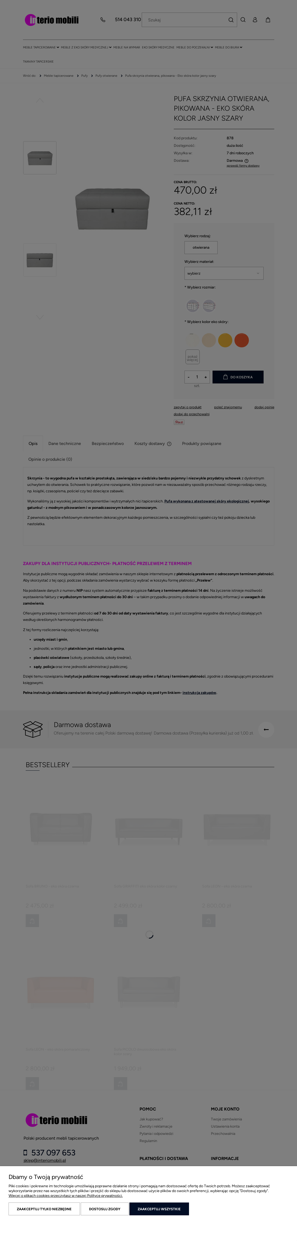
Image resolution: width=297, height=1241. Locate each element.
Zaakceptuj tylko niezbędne (44, 1209)
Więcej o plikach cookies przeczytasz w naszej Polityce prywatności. (66, 1195)
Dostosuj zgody (104, 1209)
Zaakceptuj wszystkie (159, 1209)
